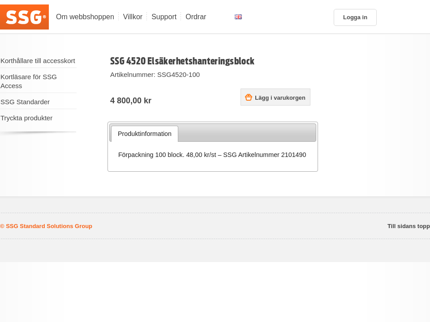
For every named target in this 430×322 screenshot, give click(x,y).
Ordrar (195, 17)
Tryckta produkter (26, 118)
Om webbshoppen (85, 17)
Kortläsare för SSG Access (28, 81)
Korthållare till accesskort (37, 60)
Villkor (132, 17)
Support (163, 17)
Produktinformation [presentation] (145, 133)
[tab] (145, 134)
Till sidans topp (408, 226)
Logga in (355, 17)
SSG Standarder (25, 102)
